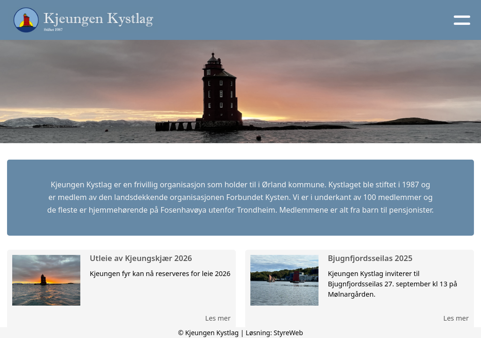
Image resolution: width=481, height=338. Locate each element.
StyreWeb (288, 332)
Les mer (218, 318)
